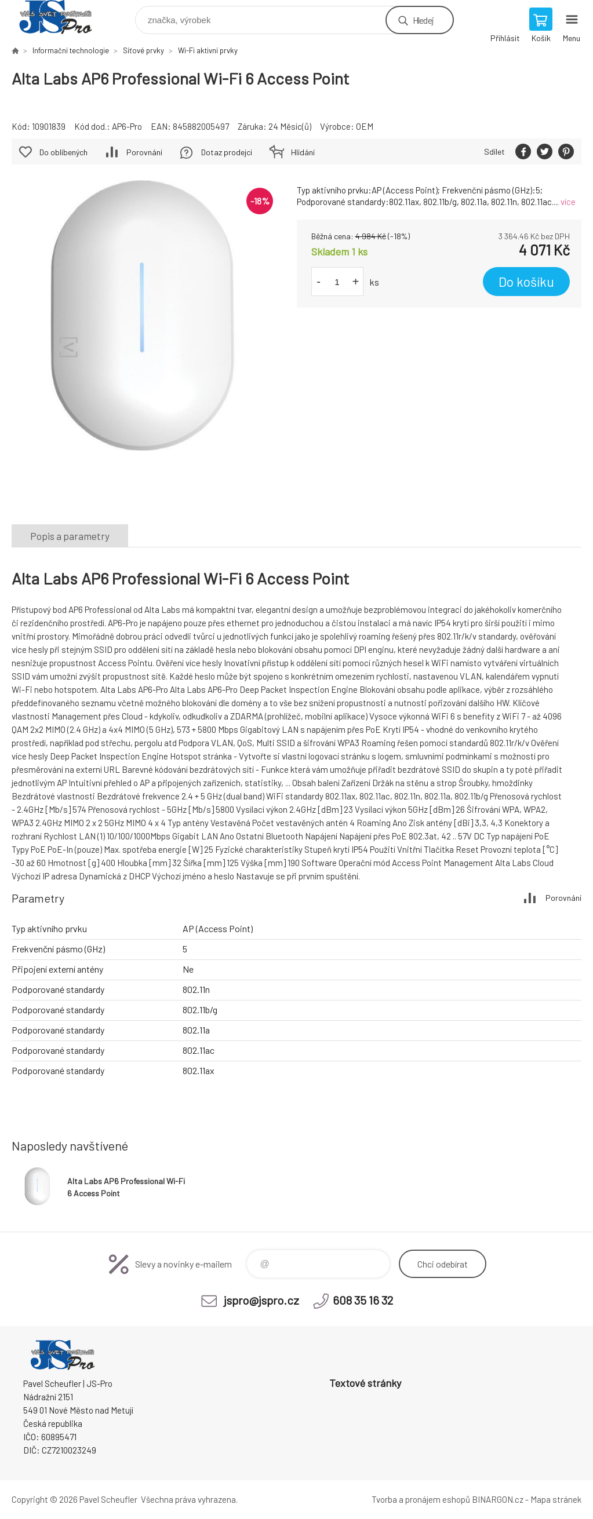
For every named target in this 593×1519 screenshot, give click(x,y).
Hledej (423, 19)
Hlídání (303, 152)
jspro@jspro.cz (261, 1300)
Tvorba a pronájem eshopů (421, 1499)
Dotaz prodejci (226, 152)
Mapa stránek (555, 1499)
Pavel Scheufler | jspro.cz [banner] (63, 17)
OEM (364, 126)
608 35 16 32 (363, 1300)
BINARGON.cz (497, 1499)
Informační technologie (70, 50)
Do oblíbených (63, 152)
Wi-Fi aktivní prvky (208, 50)
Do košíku (526, 281)
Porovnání (144, 152)
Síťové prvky (143, 50)
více (568, 201)
